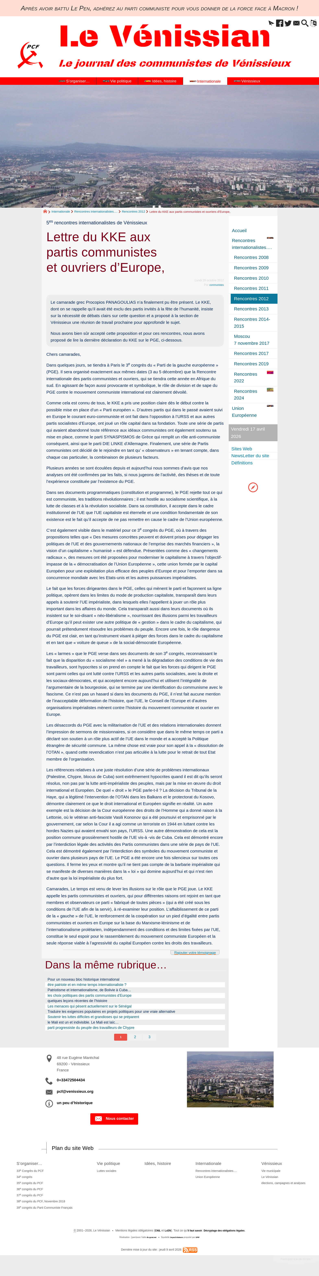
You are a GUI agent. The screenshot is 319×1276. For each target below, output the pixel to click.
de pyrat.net (150, 1239)
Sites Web (242, 448)
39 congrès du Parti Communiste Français (44, 1209)
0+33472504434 (71, 1080)
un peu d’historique (75, 1103)
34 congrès (23, 1178)
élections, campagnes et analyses (284, 1184)
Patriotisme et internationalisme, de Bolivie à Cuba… (89, 990)
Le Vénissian (270, 1178)
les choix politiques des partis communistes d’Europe (90, 995)
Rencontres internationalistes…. (96, 211)
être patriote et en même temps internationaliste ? (87, 985)
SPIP (200, 1239)
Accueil (239, 230)
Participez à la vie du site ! (292, 1261)
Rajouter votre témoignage (190, 952)
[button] (260, 23)
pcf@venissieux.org (75, 1092)
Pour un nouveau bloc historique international (83, 979)
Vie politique (108, 1164)
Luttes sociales (103, 1172)
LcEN (163, 1232)
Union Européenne (211, 1178)
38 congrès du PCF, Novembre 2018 (40, 1203)
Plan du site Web (77, 1149)
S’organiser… (31, 1164)
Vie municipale (271, 1172)
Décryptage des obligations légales (226, 1232)
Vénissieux (274, 1164)
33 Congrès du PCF (29, 1172)
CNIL (151, 1232)
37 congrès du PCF (29, 1197)
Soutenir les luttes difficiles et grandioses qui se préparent (93, 1017)
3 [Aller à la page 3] (150, 1037)
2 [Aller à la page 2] (135, 1037)
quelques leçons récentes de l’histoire (77, 1001)
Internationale (60, 211)
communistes (215, 284)
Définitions (242, 462)
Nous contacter (114, 1120)
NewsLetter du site (251, 455)
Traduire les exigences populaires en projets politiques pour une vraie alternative (111, 1012)
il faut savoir (192, 1232)
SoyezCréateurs (177, 1239)
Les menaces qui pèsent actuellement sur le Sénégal (90, 1006)
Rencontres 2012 (133, 211)
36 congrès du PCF (29, 1190)
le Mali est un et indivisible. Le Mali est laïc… (83, 1022)
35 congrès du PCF (29, 1184)
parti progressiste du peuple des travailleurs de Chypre (91, 1028)
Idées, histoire (160, 1164)
